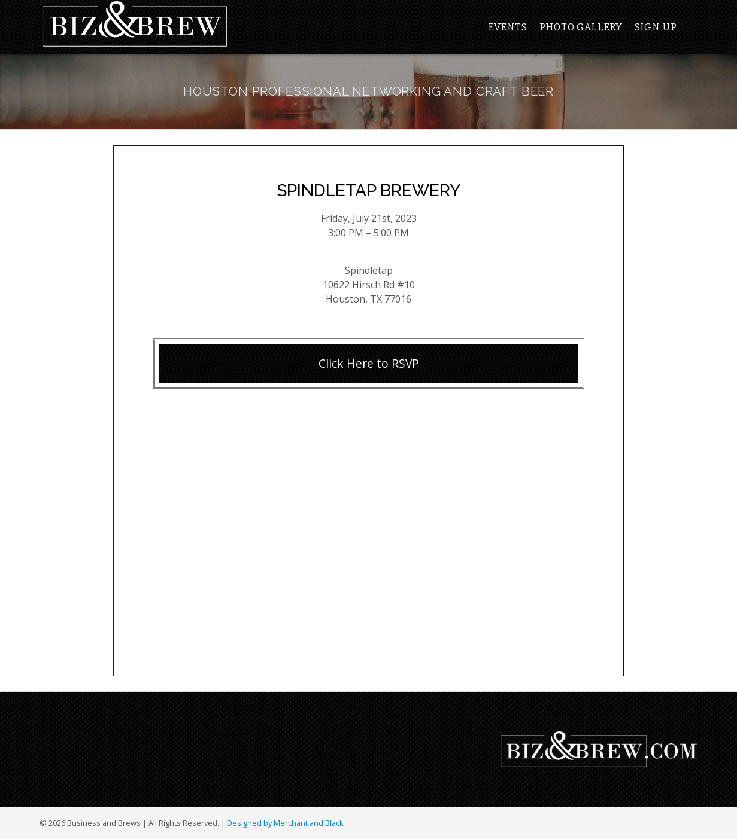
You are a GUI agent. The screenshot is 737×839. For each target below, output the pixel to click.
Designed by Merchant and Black (285, 822)
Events (508, 26)
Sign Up (656, 26)
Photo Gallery (581, 26)
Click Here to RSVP (369, 363)
